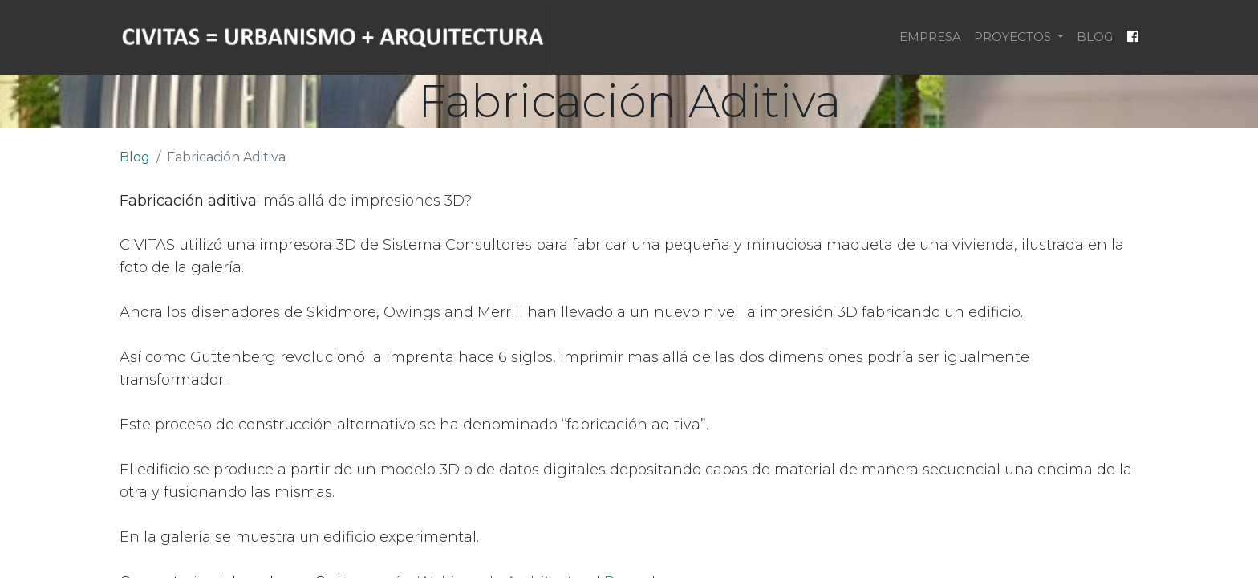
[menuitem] (930, 37)
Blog (135, 157)
